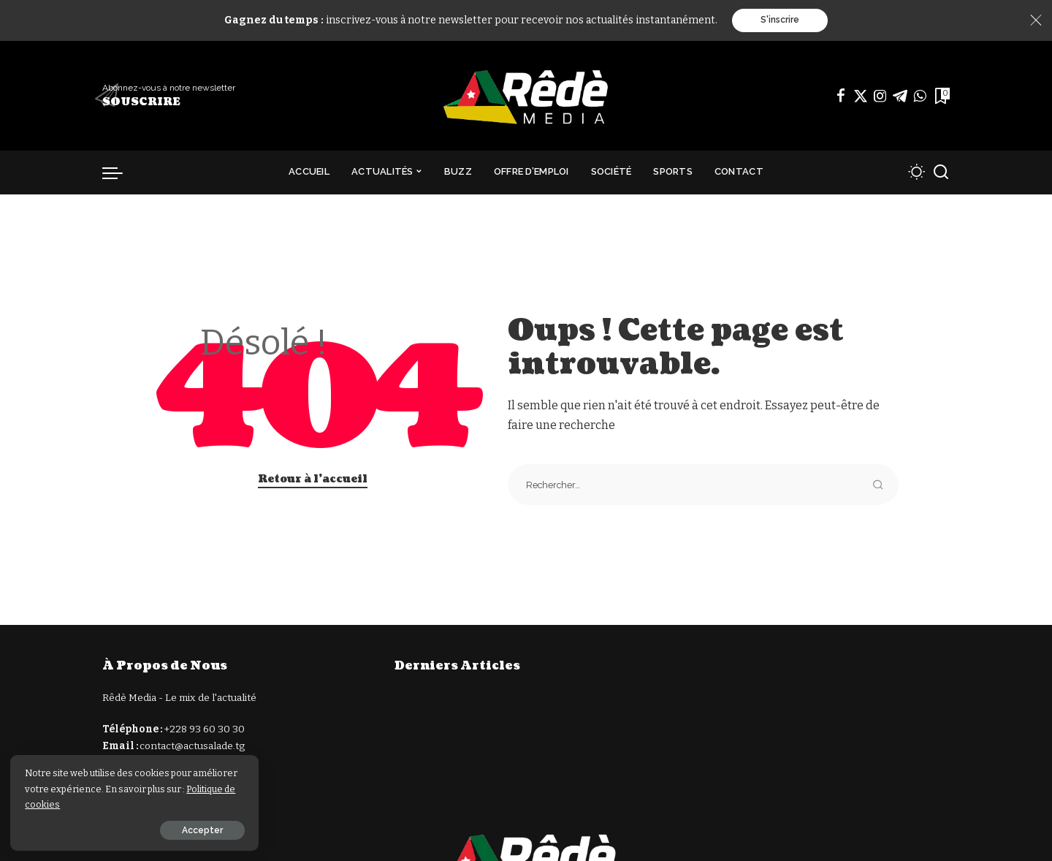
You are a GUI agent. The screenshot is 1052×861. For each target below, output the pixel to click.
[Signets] (941, 95)
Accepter (173, 829)
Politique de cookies (88, 803)
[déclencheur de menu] (119, 172)
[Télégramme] (900, 95)
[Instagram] (880, 95)
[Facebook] (841, 95)
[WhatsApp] (919, 95)
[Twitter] (860, 95)
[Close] (1036, 20)
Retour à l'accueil (312, 479)
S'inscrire (780, 20)
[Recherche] (941, 172)
